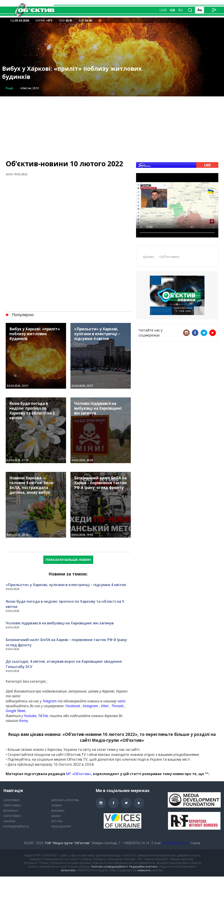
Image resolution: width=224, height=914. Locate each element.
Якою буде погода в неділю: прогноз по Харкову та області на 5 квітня (65, 604)
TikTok (43, 715)
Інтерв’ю (137, 4)
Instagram (90, 705)
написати (144, 870)
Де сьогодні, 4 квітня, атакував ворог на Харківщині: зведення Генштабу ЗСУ (64, 664)
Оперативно (76, 15)
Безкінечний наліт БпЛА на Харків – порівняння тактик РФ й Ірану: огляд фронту (67, 642)
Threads (117, 705)
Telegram (49, 701)
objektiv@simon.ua (175, 843)
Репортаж (98, 4)
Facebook (72, 705)
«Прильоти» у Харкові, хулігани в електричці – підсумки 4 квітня (66, 584)
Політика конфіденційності (109, 866)
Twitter (204, 332)
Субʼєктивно (169, 257)
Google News (15, 710)
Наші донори (61, 826)
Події (9, 88)
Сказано (118, 4)
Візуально (99, 15)
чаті (121, 701)
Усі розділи (122, 15)
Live (163, 10)
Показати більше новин (68, 560)
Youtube (30, 715)
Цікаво (148, 257)
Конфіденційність (16, 826)
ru (180, 10)
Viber (105, 705)
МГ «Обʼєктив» (78, 773)
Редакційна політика (143, 866)
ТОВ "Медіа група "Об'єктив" (67, 843)
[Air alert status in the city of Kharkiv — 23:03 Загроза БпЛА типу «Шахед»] (100, 20)
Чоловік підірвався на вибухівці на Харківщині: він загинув (60, 622)
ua (172, 10)
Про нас (57, 821)
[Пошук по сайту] (190, 10)
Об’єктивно (75, 4)
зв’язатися (68, 870)
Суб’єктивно (12, 816)
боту (23, 720)
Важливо (58, 811)
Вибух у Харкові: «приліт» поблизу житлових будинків (72, 72)
